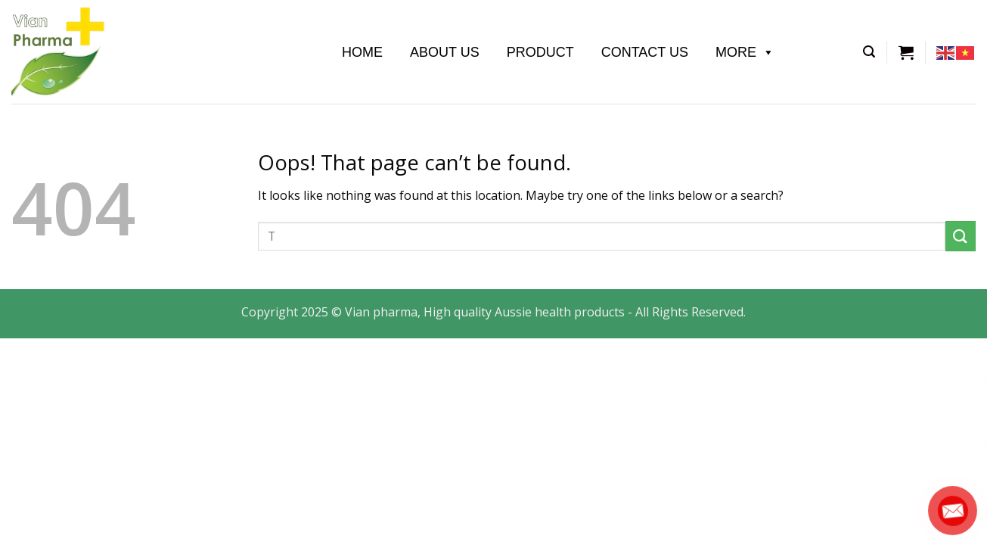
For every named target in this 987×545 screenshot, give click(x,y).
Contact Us (644, 52)
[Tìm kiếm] (869, 52)
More (744, 52)
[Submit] (960, 236)
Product (540, 52)
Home (362, 52)
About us (445, 52)
